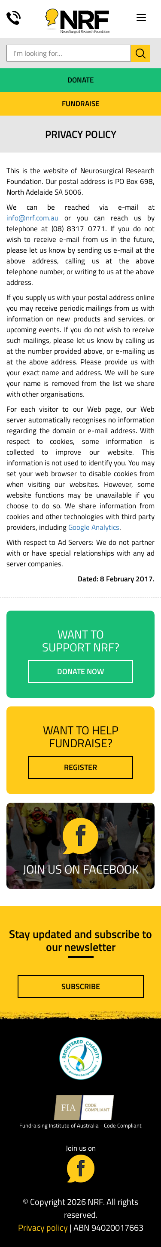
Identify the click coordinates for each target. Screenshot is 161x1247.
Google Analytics (93, 527)
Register (80, 767)
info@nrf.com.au (32, 217)
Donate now (80, 671)
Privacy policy (43, 1227)
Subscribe (80, 986)
